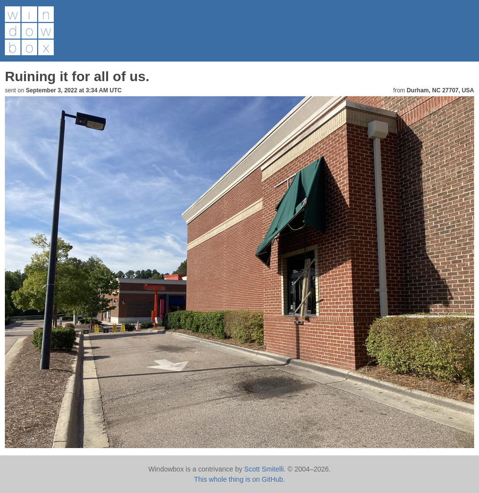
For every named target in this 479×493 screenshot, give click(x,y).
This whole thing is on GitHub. (239, 479)
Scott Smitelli (264, 469)
